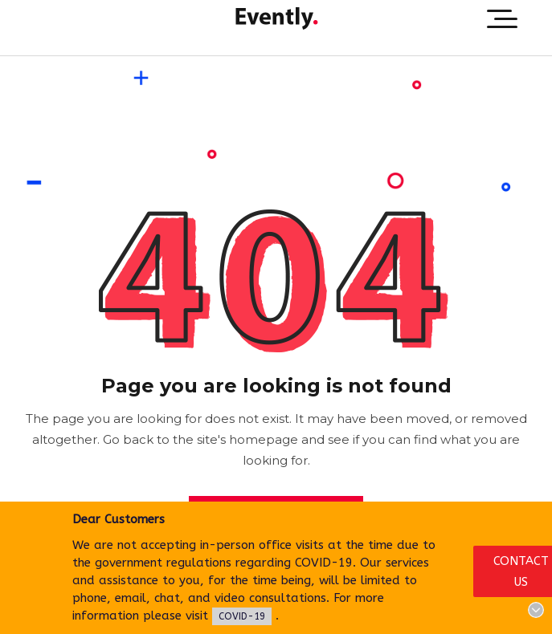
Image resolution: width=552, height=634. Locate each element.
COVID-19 (242, 616)
